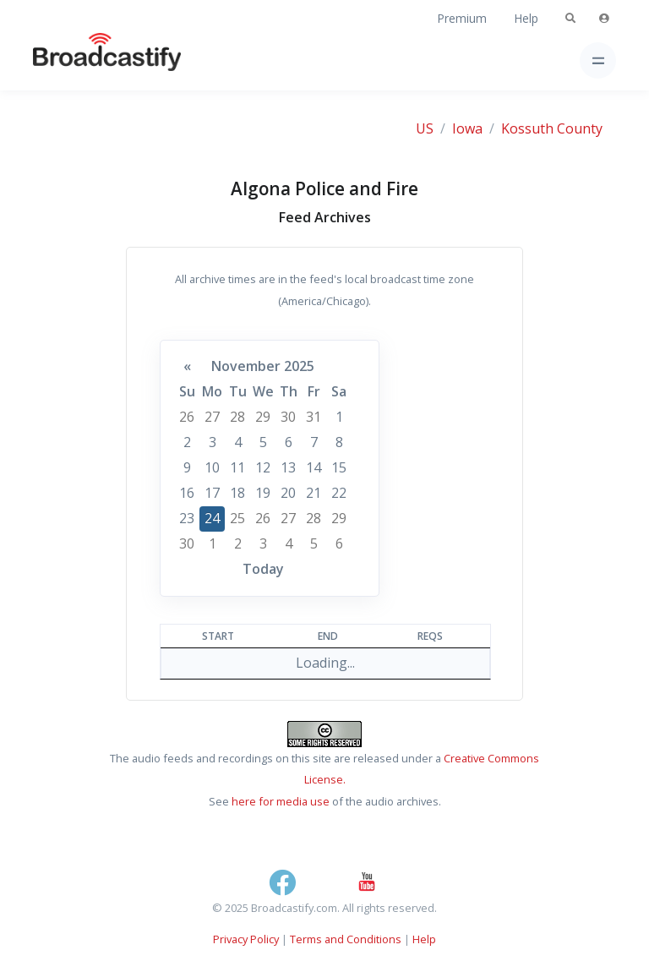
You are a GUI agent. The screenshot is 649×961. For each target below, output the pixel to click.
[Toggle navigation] (598, 60)
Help (526, 18)
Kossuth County (552, 128)
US (425, 128)
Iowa (467, 128)
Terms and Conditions (345, 939)
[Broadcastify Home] (80, 60)
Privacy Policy (246, 939)
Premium (462, 18)
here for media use (281, 801)
